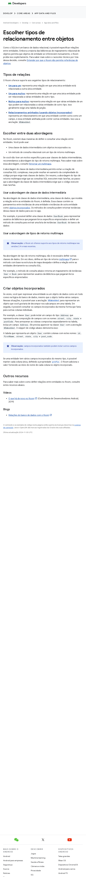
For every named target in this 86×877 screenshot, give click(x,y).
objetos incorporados (19, 208)
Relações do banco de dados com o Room (28, 415)
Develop (8, 13)
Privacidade (36, 870)
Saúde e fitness (37, 862)
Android (6, 856)
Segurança (7, 865)
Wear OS (62, 860)
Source (6, 869)
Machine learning (38, 858)
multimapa (64, 259)
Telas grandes (64, 856)
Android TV (63, 873)
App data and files (45, 13)
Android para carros (66, 869)
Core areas (23, 13)
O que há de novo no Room (21, 398)
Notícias (6, 873)
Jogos (33, 853)
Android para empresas (13, 860)
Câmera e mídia (37, 866)
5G (32, 875)
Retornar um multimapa (40, 164)
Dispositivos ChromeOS (68, 865)
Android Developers (11, 23)
